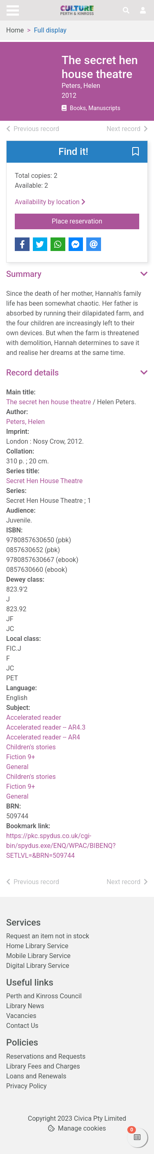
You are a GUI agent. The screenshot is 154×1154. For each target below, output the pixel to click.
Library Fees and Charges (43, 1066)
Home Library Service (37, 946)
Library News (25, 1006)
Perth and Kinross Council (44, 996)
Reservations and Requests (45, 1056)
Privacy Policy (26, 1086)
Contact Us (22, 1026)
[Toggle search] (126, 10)
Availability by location (50, 202)
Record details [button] (32, 373)
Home (15, 30)
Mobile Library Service (38, 956)
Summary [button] (23, 274)
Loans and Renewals (36, 1076)
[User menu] (143, 10)
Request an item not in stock (47, 936)
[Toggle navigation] (13, 9)
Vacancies (21, 1016)
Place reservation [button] (95, 220)
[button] (135, 152)
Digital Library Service (37, 966)
